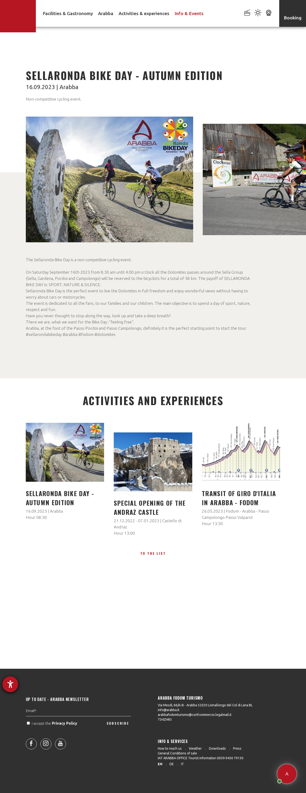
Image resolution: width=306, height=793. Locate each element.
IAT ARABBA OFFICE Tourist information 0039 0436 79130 (200, 758)
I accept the (52, 733)
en (160, 764)
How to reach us (170, 748)
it (182, 764)
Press (237, 748)
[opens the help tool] (10, 684)
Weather (195, 748)
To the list (153, 553)
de (171, 764)
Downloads (217, 748)
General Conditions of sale (177, 753)
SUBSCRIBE (118, 732)
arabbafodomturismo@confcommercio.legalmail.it (194, 715)
